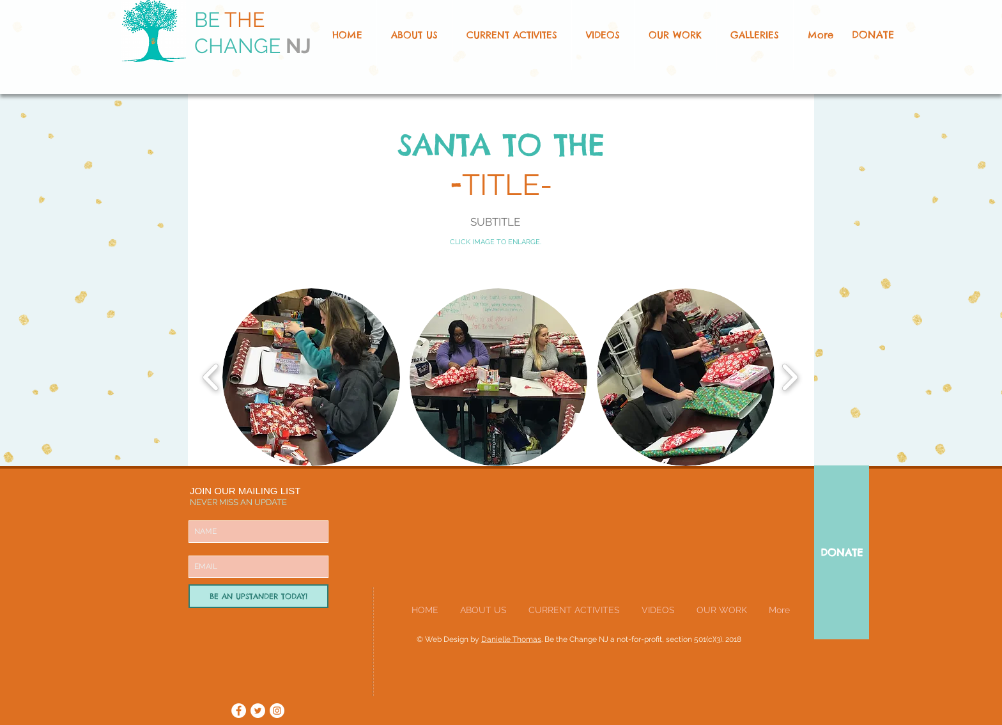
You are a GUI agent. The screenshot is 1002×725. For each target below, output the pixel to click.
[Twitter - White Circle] (257, 710)
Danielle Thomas (511, 639)
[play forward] (789, 377)
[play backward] (211, 377)
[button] (675, 35)
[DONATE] (872, 35)
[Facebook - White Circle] (238, 710)
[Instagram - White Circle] (277, 710)
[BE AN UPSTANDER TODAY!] (258, 596)
